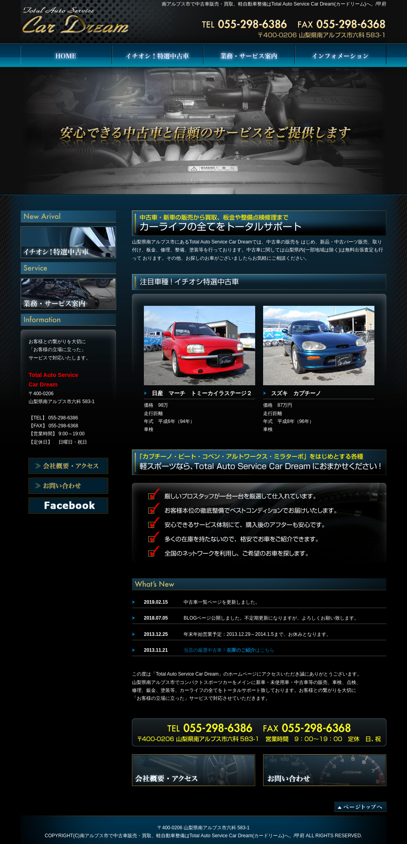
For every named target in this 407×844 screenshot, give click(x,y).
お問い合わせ (68, 506)
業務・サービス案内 (249, 56)
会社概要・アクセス (68, 466)
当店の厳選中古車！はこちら (229, 650)
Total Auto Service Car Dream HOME (66, 56)
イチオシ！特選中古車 (158, 56)
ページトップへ (360, 807)
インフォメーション (340, 56)
